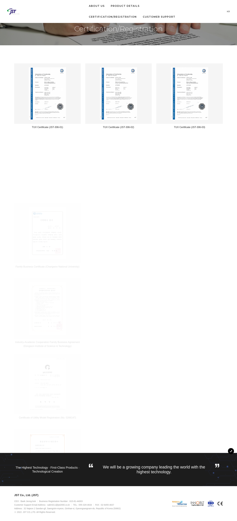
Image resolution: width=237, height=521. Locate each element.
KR (225, 11)
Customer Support (66, 16)
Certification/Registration (131, 5)
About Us (58, 5)
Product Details (86, 5)
